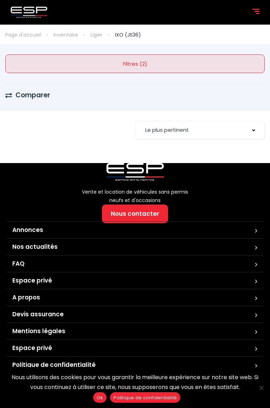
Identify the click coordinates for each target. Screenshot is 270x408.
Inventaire (65, 34)
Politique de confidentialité (54, 365)
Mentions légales (38, 331)
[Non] (261, 387)
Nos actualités (35, 246)
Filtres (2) (135, 63)
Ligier (96, 34)
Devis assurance (38, 314)
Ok (100, 397)
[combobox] (200, 130)
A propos (26, 297)
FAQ (18, 263)
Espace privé (32, 280)
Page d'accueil (23, 34)
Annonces (27, 230)
